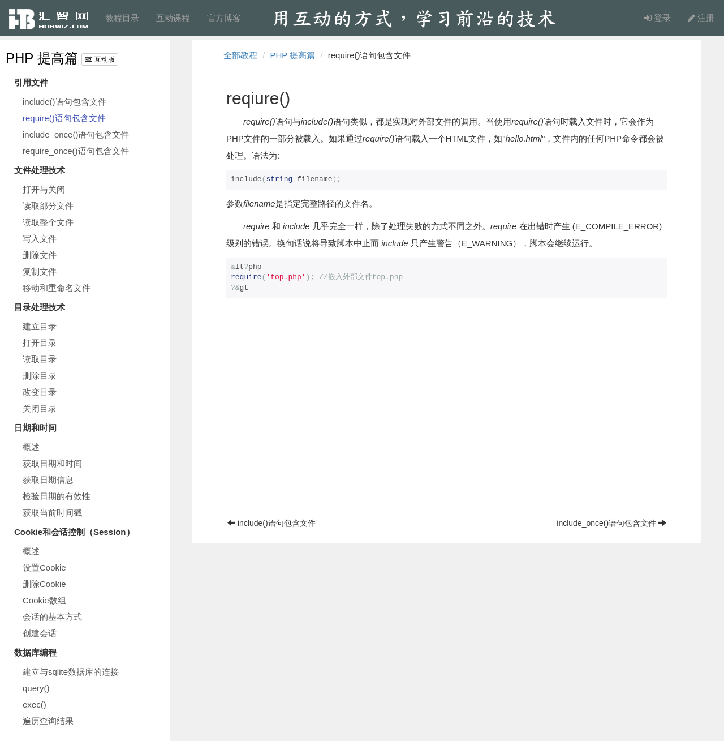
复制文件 (40, 271)
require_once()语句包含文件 (76, 151)
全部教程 (240, 55)
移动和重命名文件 (56, 288)
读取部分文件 (48, 206)
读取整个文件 (48, 222)
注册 (701, 18)
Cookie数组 (44, 600)
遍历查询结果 (48, 721)
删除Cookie (44, 584)
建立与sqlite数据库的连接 (71, 671)
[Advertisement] (447, 428)
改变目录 (40, 392)
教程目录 (122, 18)
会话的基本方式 (52, 617)
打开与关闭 (44, 189)
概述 (31, 447)
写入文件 (40, 238)
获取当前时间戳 (52, 512)
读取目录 (40, 359)
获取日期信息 (48, 480)
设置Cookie (44, 567)
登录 (657, 18)
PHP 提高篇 (42, 58)
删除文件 (40, 255)
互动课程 (173, 18)
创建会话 (40, 633)
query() (36, 688)
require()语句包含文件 (64, 118)
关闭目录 (40, 408)
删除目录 (40, 375)
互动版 (99, 59)
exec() (34, 704)
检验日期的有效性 (56, 496)
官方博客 (224, 18)
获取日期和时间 (52, 463)
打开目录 (40, 343)
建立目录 (40, 326)
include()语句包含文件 (64, 101)
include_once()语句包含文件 (76, 134)
